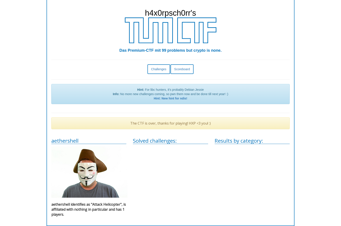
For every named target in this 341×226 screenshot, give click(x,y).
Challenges (158, 69)
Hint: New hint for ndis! (170, 98)
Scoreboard (182, 69)
